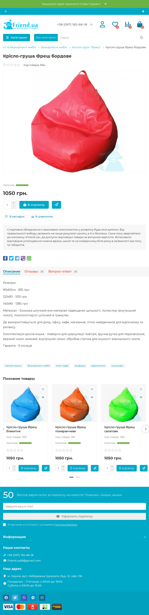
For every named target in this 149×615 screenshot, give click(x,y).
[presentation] (3, 429)
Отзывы (34, 271)
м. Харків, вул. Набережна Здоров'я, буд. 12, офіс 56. (45, 576)
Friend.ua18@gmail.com (24, 560)
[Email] (74, 506)
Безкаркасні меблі (54, 47)
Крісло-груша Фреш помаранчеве (70, 429)
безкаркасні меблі (39, 365)
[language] (143, 11)
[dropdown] (5, 11)
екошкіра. (117, 365)
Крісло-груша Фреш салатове (119, 429)
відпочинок (98, 365)
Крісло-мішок (13, 365)
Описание (11, 271)
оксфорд (80, 365)
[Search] (102, 37)
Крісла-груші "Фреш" (86, 47)
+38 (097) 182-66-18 (72, 24)
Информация (74, 537)
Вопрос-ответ (63, 271)
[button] (71, 477)
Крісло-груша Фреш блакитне (21, 429)
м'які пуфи (62, 365)
